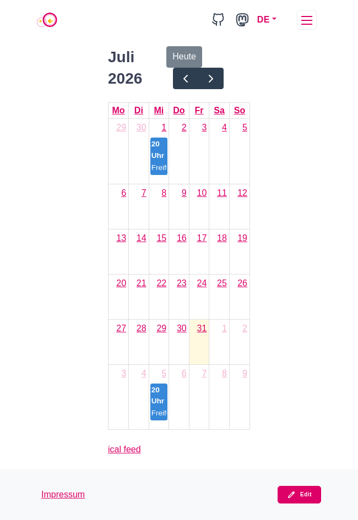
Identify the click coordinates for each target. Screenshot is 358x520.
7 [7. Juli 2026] (144, 193)
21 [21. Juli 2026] (142, 283)
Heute (184, 56)
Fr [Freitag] (199, 110)
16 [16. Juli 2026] (182, 238)
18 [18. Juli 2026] (222, 238)
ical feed (124, 449)
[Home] (47, 20)
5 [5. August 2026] (163, 373)
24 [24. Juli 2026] (202, 283)
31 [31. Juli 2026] (202, 328)
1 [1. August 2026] (224, 328)
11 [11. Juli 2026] (222, 193)
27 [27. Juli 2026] (121, 328)
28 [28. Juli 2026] (142, 328)
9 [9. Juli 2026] (184, 193)
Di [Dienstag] (138, 110)
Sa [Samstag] (219, 110)
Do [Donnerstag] (179, 110)
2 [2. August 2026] (244, 328)
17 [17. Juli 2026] (202, 238)
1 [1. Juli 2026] (163, 127)
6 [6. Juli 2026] (123, 193)
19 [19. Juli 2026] (242, 238)
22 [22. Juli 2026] (161, 283)
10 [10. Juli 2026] (202, 193)
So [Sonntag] (239, 110)
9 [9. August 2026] (244, 373)
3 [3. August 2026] (123, 373)
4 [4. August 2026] (144, 373)
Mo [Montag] (118, 110)
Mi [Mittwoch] (159, 110)
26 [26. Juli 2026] (242, 283)
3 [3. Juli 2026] (204, 127)
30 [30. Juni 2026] (142, 127)
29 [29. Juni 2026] (121, 127)
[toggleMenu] (307, 20)
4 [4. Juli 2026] (224, 127)
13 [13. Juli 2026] (121, 238)
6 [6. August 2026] (184, 373)
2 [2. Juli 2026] (184, 127)
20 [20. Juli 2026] (121, 283)
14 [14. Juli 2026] (142, 238)
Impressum (63, 494)
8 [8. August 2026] (224, 373)
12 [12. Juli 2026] (242, 193)
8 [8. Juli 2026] (163, 193)
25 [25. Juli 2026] (222, 283)
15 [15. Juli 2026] (161, 238)
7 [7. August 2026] (204, 373)
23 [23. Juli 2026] (182, 283)
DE (263, 19)
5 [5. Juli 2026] (244, 127)
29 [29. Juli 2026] (161, 328)
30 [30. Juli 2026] (182, 328)
